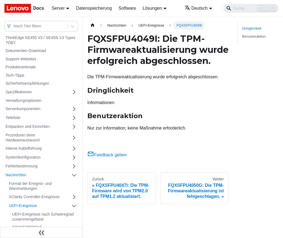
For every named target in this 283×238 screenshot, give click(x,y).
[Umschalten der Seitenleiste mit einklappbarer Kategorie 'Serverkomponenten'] (74, 109)
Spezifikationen (19, 92)
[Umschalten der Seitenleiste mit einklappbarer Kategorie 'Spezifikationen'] (74, 92)
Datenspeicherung (94, 8)
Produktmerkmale (21, 67)
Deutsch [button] (196, 8)
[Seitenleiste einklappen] (41, 232)
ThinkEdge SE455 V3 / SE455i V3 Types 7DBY (40, 40)
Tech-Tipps (15, 75)
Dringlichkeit (251, 28)
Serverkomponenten (23, 109)
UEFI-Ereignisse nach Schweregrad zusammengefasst (43, 216)
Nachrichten (16, 175)
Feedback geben (107, 154)
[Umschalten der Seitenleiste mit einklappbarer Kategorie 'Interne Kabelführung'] (74, 148)
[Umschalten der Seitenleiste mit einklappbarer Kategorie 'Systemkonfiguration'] (74, 157)
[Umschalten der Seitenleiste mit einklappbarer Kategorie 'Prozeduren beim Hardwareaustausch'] (74, 137)
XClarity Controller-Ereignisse (34, 197)
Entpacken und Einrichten (28, 126)
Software (127, 8)
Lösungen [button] (152, 8)
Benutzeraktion (254, 36)
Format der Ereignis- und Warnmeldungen (30, 186)
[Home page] (92, 25)
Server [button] (58, 8)
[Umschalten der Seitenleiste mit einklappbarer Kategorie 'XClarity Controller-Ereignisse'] (74, 197)
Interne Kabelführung (24, 148)
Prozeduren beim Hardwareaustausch (23, 137)
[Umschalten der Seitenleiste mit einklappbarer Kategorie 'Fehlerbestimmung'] (74, 166)
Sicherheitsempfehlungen (27, 83)
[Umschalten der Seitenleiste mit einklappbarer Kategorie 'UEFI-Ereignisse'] (74, 205)
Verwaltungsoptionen (23, 100)
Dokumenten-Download (26, 50)
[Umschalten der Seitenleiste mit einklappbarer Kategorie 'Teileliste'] (74, 117)
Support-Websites (21, 59)
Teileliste (13, 117)
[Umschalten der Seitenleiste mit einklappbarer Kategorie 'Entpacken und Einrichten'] (74, 126)
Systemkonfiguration (23, 157)
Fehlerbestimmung (22, 166)
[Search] (251, 8)
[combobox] (14, 26)
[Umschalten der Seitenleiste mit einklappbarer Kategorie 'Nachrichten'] (74, 175)
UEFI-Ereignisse (23, 205)
